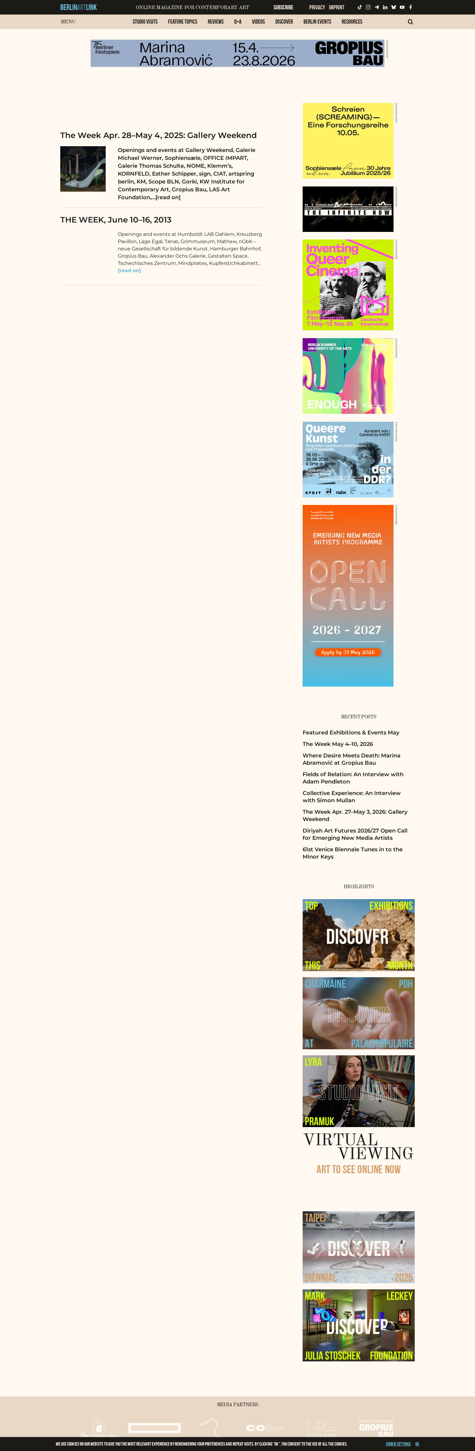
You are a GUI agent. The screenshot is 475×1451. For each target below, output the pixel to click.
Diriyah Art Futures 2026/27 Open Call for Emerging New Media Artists (355, 834)
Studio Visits (145, 21)
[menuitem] (145, 24)
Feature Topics (182, 21)
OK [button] (417, 1443)
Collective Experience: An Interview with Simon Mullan (352, 796)
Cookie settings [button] (398, 1443)
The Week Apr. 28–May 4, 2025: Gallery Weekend (158, 135)
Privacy (317, 7)
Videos (258, 21)
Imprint (336, 7)
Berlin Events (317, 21)
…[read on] (166, 197)
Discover (284, 21)
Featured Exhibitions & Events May (351, 732)
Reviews (216, 21)
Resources (352, 21)
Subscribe (283, 7)
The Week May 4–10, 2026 (338, 744)
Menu (68, 22)
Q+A (237, 21)
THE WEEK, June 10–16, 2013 (115, 220)
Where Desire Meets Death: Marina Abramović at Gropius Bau (351, 759)
